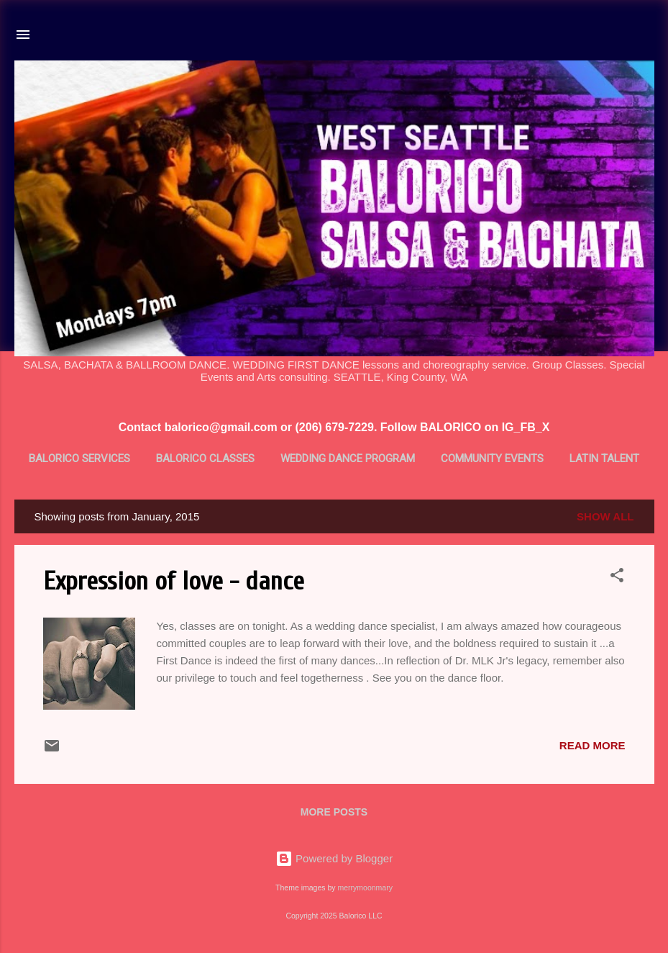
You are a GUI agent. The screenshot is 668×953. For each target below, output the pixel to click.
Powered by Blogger (334, 858)
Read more (592, 745)
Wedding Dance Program (347, 458)
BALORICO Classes (205, 458)
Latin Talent (604, 458)
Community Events (492, 458)
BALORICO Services (79, 458)
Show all (605, 516)
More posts (334, 812)
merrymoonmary (364, 887)
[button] (617, 577)
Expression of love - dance (173, 581)
